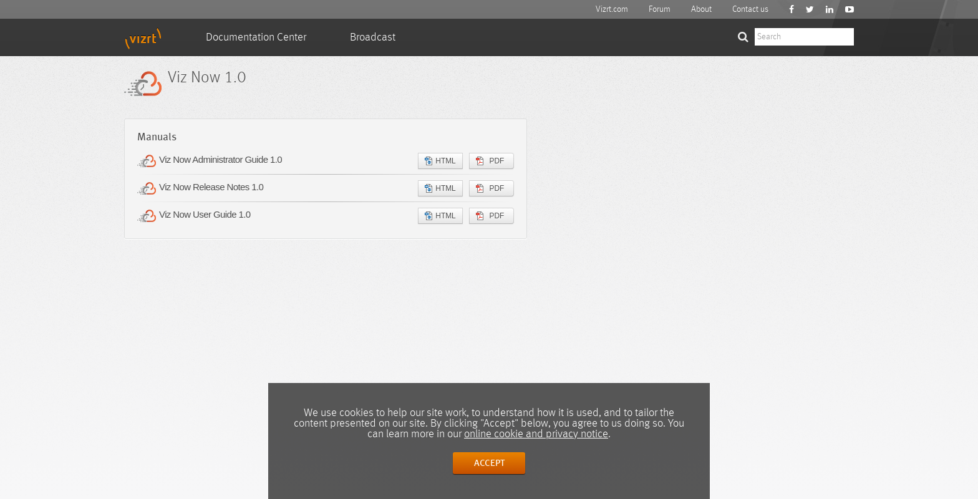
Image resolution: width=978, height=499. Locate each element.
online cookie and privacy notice (536, 434)
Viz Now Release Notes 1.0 (211, 187)
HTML (440, 161)
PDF (490, 161)
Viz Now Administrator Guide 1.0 (220, 159)
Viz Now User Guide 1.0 (205, 214)
